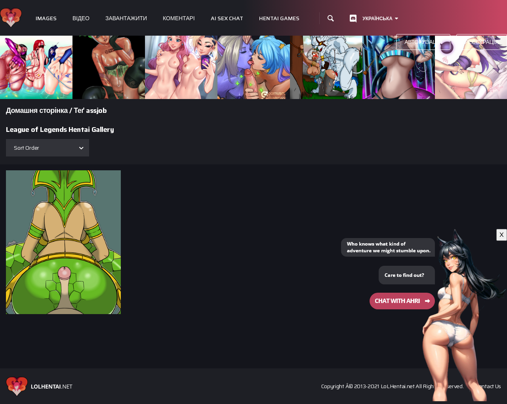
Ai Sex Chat (227, 18)
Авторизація (423, 42)
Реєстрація (482, 42)
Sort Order (26, 147)
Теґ (79, 110)
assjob (96, 110)
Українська (377, 18)
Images (46, 18)
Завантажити (126, 18)
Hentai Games (279, 18)
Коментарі (179, 18)
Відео (81, 18)
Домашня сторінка (37, 110)
